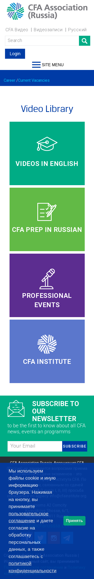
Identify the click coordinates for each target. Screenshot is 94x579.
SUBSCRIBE (74, 446)
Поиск (84, 41)
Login (15, 53)
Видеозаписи (48, 29)
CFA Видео (17, 29)
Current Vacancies (34, 80)
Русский (77, 29)
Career (9, 80)
